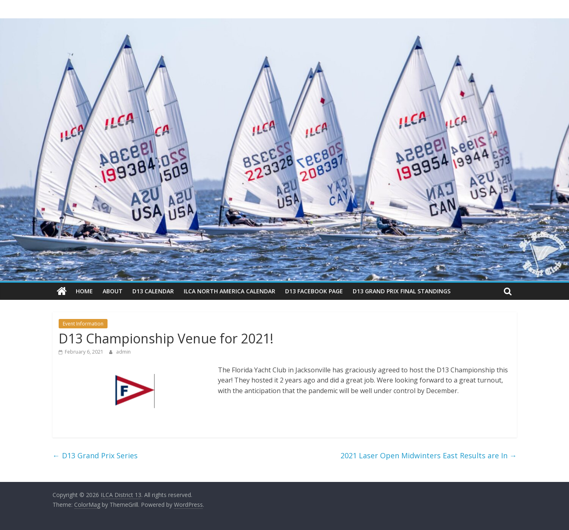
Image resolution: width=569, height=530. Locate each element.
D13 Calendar (153, 291)
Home (84, 291)
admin (123, 351)
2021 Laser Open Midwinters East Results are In (429, 455)
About (113, 291)
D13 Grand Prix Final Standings (401, 291)
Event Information (83, 323)
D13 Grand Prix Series (95, 455)
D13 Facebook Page (314, 291)
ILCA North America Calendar (229, 291)
